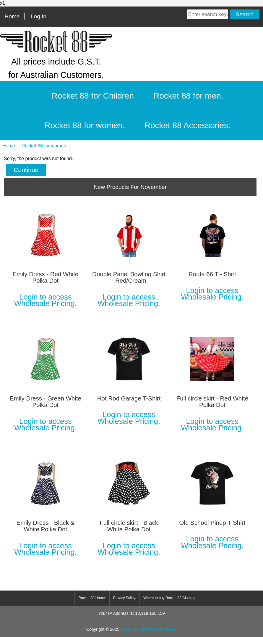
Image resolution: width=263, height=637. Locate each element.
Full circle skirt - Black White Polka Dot (129, 526)
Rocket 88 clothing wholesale (148, 629)
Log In (38, 16)
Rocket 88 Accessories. (187, 125)
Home (12, 16)
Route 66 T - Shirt (212, 274)
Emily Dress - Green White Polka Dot (45, 401)
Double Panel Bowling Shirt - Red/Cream (128, 277)
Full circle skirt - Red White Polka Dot (212, 401)
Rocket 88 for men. (188, 95)
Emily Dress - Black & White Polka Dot (46, 526)
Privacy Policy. (124, 598)
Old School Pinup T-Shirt (212, 522)
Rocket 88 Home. (92, 598)
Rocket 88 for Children (92, 95)
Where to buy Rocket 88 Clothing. (169, 598)
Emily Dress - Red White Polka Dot (45, 277)
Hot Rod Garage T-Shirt (129, 398)
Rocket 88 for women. (45, 145)
